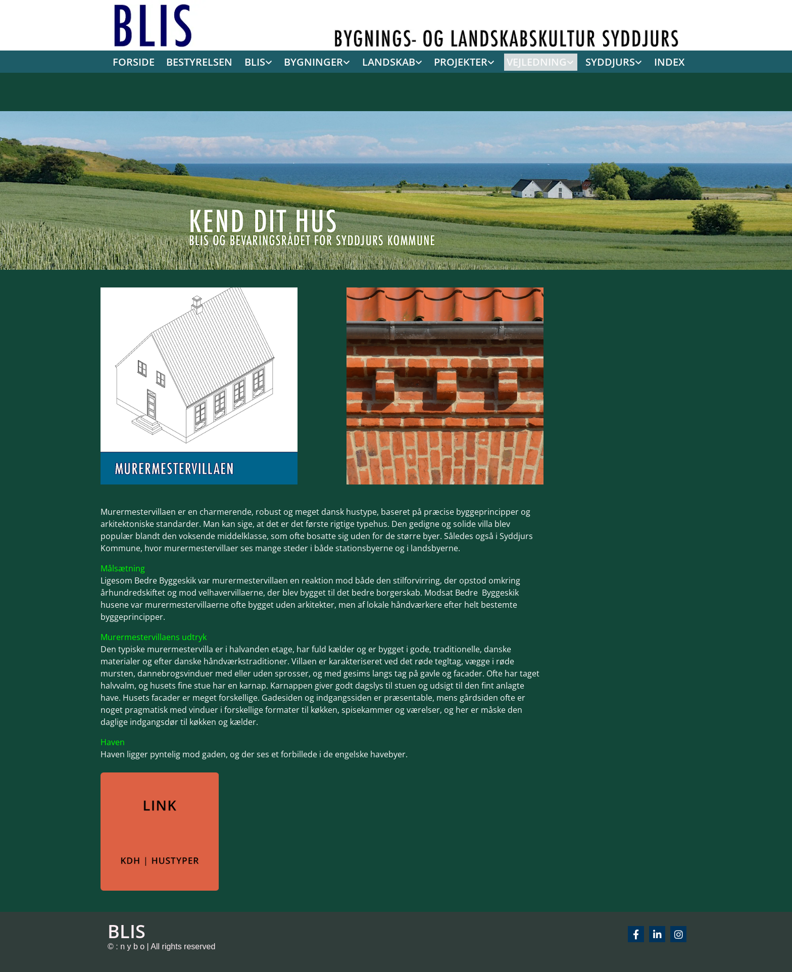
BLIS (264, 61)
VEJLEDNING (532, 61)
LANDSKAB (392, 61)
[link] (264, 62)
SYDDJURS (601, 61)
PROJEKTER (460, 61)
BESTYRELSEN (210, 61)
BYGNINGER (321, 61)
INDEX (657, 61)
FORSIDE (147, 61)
